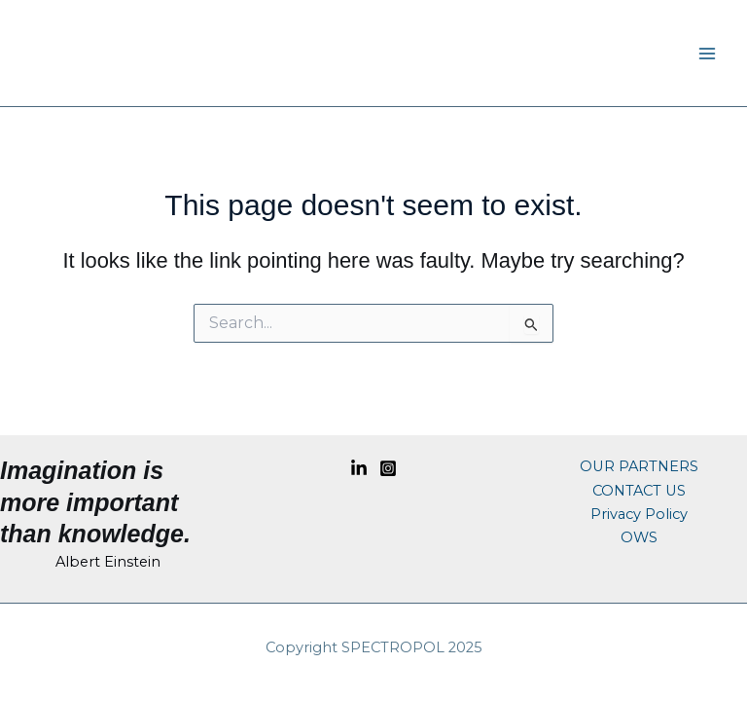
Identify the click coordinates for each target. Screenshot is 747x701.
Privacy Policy (639, 514)
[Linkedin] (359, 468)
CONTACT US (639, 490)
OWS (639, 537)
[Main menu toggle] (707, 53)
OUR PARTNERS (639, 466)
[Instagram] (388, 468)
